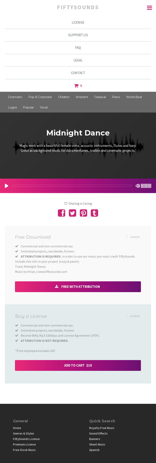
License (135, 237)
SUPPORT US (78, 35)
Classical (100, 97)
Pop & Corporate (40, 97)
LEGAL (78, 60)
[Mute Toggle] (138, 186)
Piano (116, 97)
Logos (12, 107)
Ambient (82, 97)
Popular (28, 107)
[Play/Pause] (6, 186)
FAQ (78, 47)
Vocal (44, 107)
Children (64, 97)
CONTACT (78, 73)
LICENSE (78, 22)
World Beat (134, 97)
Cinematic (15, 97)
